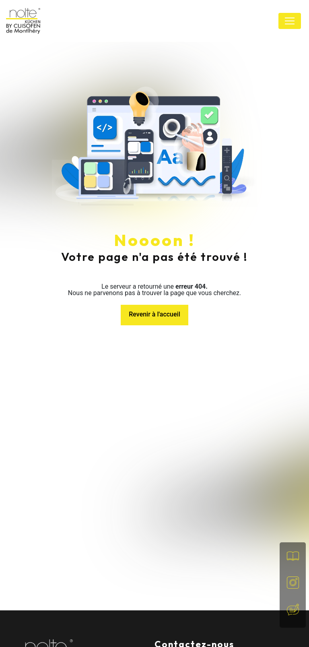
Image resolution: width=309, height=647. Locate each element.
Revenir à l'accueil (154, 314)
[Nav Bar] (289, 21)
